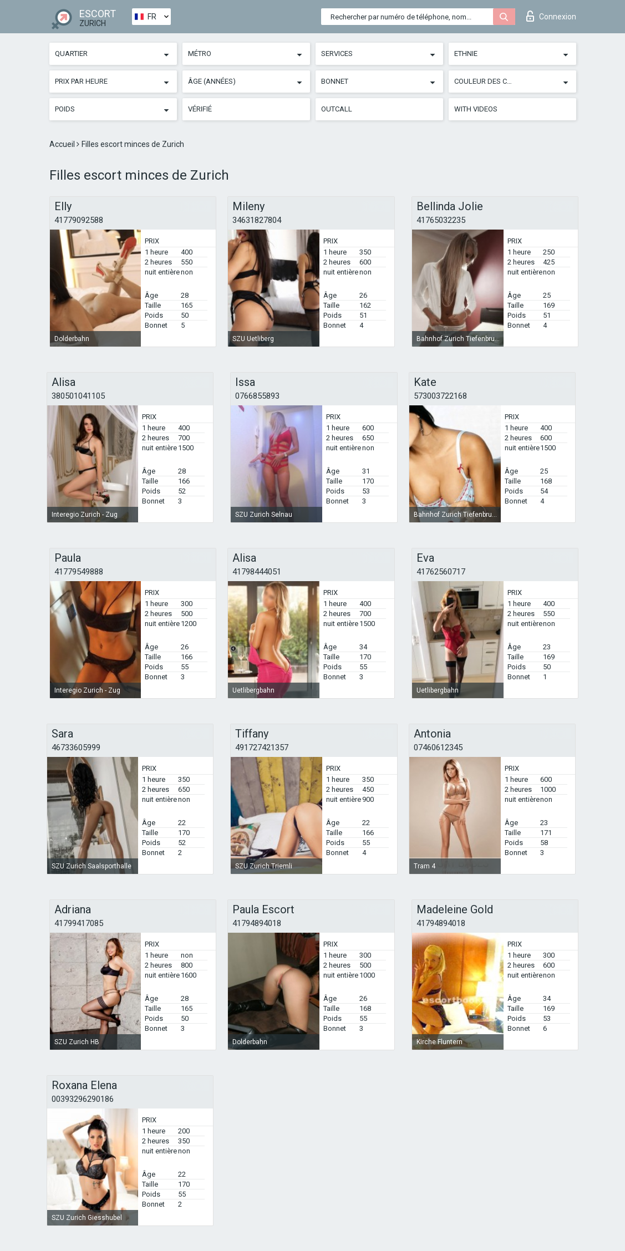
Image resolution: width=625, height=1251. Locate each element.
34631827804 (256, 220)
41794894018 (256, 923)
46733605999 (76, 747)
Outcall (336, 109)
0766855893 (257, 396)
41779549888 (78, 572)
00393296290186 (83, 1099)
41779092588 (78, 220)
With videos (475, 109)
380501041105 (78, 396)
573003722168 (440, 396)
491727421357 (261, 747)
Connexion (551, 16)
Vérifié (200, 109)
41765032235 (440, 220)
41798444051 (256, 572)
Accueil (63, 144)
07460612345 (438, 747)
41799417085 (78, 923)
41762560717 (440, 572)
